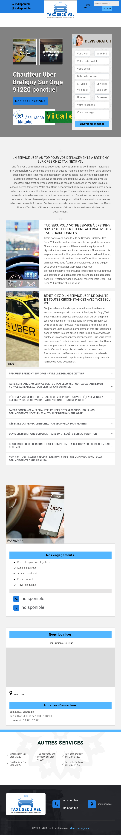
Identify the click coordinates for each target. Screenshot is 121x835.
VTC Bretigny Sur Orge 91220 (16, 755)
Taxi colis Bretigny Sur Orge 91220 (72, 763)
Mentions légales (79, 828)
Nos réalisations (30, 101)
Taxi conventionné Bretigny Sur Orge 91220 (45, 757)
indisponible (21, 4)
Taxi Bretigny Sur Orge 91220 (16, 763)
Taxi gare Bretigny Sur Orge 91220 (72, 755)
